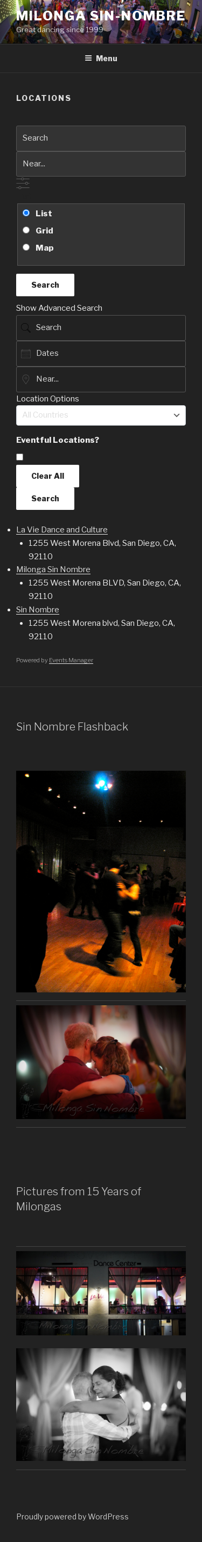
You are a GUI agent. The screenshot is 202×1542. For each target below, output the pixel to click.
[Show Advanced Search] (23, 183)
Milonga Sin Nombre (53, 569)
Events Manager (71, 660)
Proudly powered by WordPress (72, 1516)
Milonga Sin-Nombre (101, 16)
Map (38, 248)
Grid (38, 231)
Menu (101, 58)
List (24, 196)
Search (45, 284)
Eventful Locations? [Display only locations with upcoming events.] (57, 440)
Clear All (47, 475)
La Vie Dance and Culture (62, 530)
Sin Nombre (37, 610)
